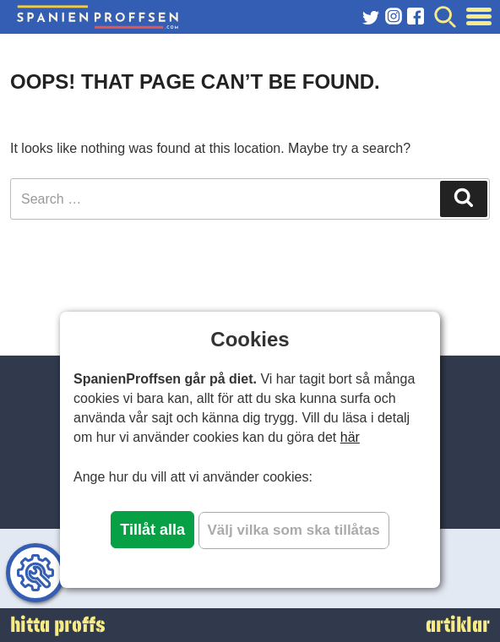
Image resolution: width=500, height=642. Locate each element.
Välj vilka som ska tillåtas (294, 530)
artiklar (458, 625)
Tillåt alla (152, 529)
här (350, 437)
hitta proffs (58, 625)
